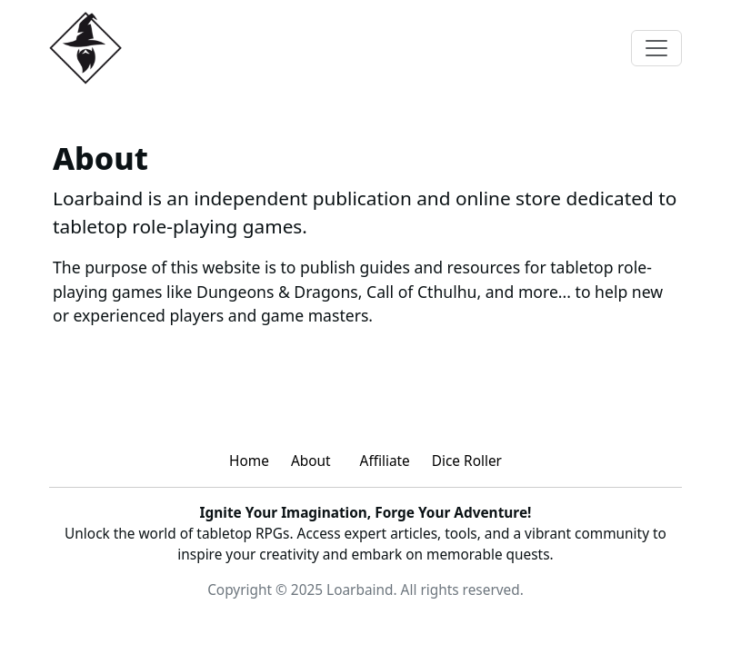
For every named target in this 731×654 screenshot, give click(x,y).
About (311, 461)
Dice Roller (467, 461)
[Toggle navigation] (656, 48)
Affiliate (385, 461)
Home (249, 461)
